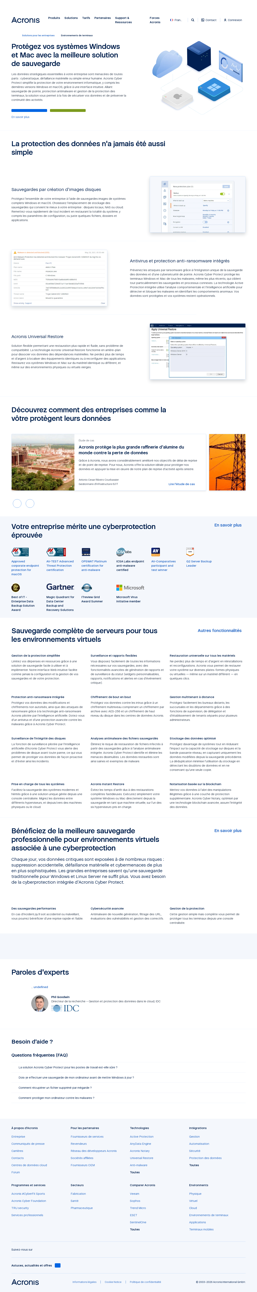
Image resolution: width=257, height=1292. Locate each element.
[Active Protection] (141, 1136)
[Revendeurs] (79, 1144)
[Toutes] (137, 1172)
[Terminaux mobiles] (201, 1229)
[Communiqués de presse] (28, 1144)
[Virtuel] (193, 1201)
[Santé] (75, 1201)
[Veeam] (134, 1194)
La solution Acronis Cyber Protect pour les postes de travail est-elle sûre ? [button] (65, 1067)
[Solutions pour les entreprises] (38, 35)
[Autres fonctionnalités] (222, 630)
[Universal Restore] (141, 1158)
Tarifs (86, 18)
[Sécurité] (194, 1151)
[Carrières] (17, 1151)
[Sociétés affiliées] (82, 1158)
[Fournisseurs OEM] (83, 1165)
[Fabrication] (78, 1194)
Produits (54, 18)
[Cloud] (193, 1208)
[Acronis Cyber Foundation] (28, 1201)
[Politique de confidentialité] (145, 1282)
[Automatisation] (199, 1144)
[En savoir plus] (20, 117)
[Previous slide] (17, 503)
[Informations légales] (84, 1282)
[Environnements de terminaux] (208, 1215)
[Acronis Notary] (140, 1151)
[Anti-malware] (138, 1165)
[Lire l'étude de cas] (184, 484)
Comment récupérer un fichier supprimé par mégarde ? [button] (53, 1088)
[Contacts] (17, 1158)
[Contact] (208, 22)
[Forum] (15, 1172)
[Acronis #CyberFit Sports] (28, 1194)
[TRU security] (20, 1208)
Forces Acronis (155, 20)
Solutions (71, 18)
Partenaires (102, 18)
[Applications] (197, 1222)
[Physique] (195, 1194)
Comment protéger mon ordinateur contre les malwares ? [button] (54, 1098)
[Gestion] (194, 1136)
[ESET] (133, 1215)
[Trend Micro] (138, 1208)
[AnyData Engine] (140, 1144)
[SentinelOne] (138, 1222)
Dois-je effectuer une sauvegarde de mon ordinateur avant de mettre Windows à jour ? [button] (74, 1077)
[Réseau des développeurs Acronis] (94, 1151)
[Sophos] (135, 1201)
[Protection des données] (205, 1158)
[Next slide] (30, 503)
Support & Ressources (123, 20)
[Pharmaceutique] (82, 1208)
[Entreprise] (18, 1136)
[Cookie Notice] (113, 1282)
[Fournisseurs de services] (87, 1136)
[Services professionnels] (27, 1215)
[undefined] (40, 987)
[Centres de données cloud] (29, 1165)
